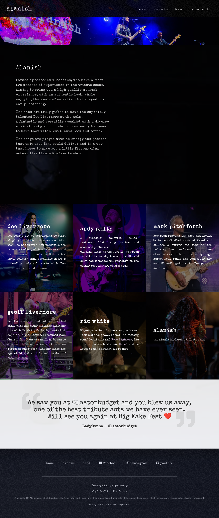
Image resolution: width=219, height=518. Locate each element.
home (141, 9)
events (161, 9)
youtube (164, 463)
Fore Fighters (17, 358)
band (180, 9)
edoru (100, 504)
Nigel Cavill (99, 491)
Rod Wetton (120, 491)
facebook (108, 463)
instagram (137, 463)
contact (200, 9)
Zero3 (123, 344)
